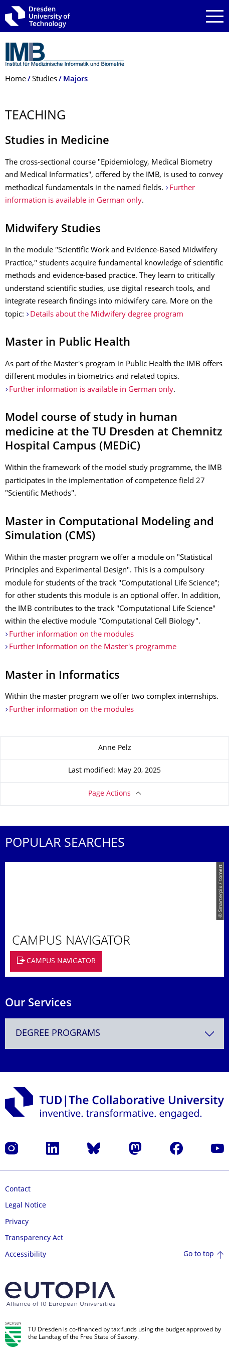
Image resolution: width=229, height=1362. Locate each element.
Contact (18, 1189)
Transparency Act (34, 1238)
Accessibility (25, 1255)
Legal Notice (25, 1205)
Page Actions (109, 794)
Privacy (17, 1222)
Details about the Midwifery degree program (106, 315)
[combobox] (114, 1033)
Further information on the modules (71, 635)
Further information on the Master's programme (92, 647)
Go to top (198, 1254)
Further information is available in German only (91, 390)
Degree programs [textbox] (58, 1033)
